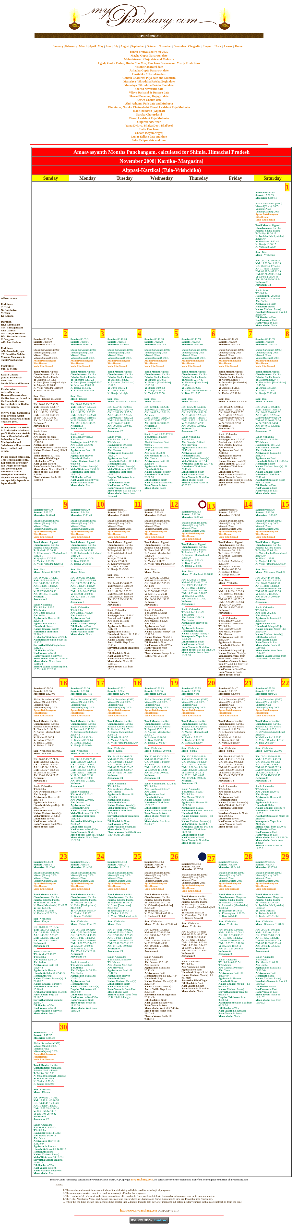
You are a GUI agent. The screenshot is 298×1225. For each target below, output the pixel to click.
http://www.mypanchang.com (138, 1210)
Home (239, 46)
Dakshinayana (266, 214)
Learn (228, 46)
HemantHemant (228, 887)
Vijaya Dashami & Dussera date (149, 92)
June (108, 46)
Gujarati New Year (149, 122)
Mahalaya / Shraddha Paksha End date (149, 85)
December (180, 46)
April (92, 46)
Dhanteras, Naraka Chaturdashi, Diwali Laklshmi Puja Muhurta (149, 107)
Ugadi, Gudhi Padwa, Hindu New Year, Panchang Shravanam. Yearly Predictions (149, 63)
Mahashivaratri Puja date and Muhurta (149, 59)
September (138, 46)
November (165, 46)
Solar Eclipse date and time (149, 140)
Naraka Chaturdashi (149, 114)
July (116, 46)
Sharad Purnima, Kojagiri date (148, 96)
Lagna (207, 46)
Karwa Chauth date (148, 100)
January (58, 46)
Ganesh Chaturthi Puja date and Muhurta (149, 78)
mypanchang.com (149, 35)
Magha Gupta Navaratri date (149, 55)
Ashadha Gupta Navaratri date (149, 70)
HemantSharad (265, 218)
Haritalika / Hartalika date (149, 74)
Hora (218, 46)
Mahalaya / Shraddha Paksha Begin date (149, 81)
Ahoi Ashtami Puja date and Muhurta (149, 103)
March (83, 46)
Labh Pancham (148, 129)
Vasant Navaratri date (149, 67)
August (125, 46)
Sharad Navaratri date (149, 89)
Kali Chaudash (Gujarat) (149, 111)
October (152, 46)
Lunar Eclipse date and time (149, 136)
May (100, 46)
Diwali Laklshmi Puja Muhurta (149, 118)
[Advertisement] (50, 16)
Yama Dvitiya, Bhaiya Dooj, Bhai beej (149, 125)
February (71, 46)
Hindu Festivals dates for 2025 (149, 52)
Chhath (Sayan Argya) (149, 133)
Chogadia (194, 46)
